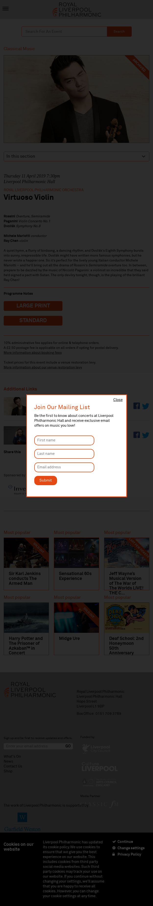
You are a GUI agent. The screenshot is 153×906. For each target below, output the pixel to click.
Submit (45, 480)
